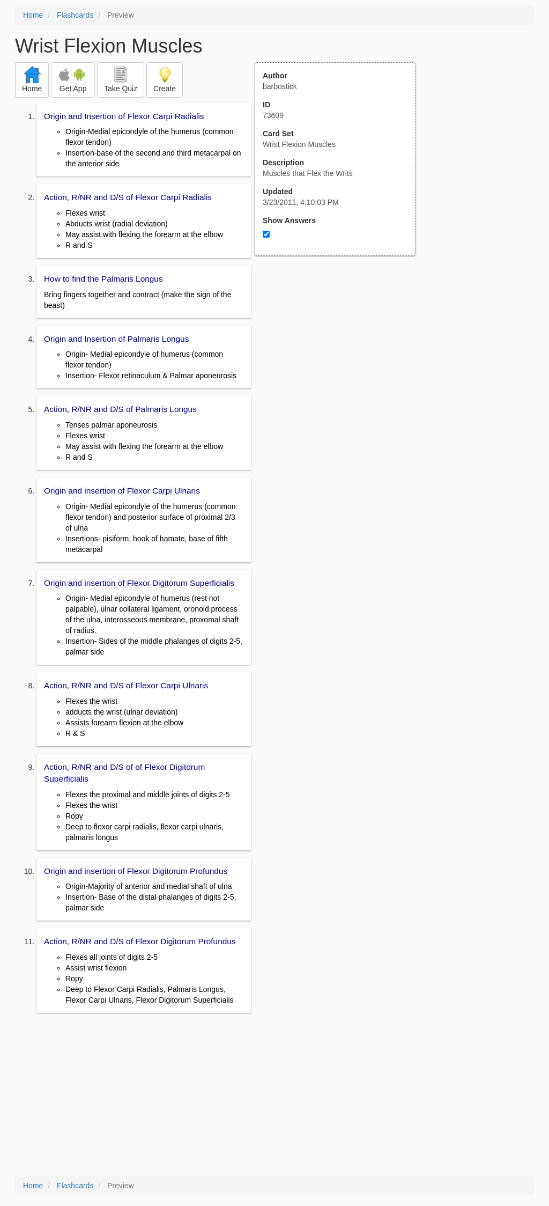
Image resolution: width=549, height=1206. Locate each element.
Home (33, 15)
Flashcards (75, 15)
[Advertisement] (341, 361)
